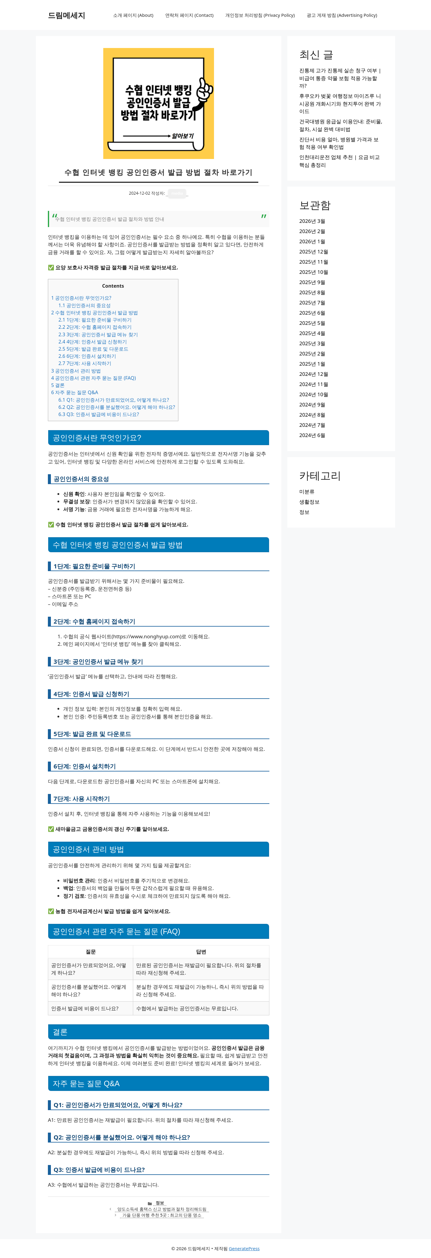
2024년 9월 (312, 404)
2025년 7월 (312, 302)
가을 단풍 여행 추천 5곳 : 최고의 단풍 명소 (161, 1215)
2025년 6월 (312, 312)
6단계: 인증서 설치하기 (87, 356)
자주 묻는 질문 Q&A (74, 392)
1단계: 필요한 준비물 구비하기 (95, 319)
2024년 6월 (312, 435)
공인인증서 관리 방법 (76, 370)
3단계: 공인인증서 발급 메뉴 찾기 (98, 334)
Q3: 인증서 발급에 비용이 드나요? (98, 414)
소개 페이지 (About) (133, 15)
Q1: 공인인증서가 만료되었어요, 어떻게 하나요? (113, 400)
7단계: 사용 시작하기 (84, 363)
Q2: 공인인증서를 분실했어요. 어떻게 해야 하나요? (116, 407)
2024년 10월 (313, 394)
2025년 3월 (312, 343)
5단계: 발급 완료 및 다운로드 (93, 349)
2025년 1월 (312, 363)
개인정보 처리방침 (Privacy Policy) (260, 15)
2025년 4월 (312, 333)
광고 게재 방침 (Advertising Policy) (342, 15)
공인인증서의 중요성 (84, 305)
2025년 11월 (313, 261)
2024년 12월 (313, 373)
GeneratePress (244, 1248)
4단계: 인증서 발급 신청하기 (92, 341)
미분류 (307, 491)
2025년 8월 (312, 292)
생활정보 (309, 501)
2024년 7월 (312, 424)
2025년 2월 (312, 353)
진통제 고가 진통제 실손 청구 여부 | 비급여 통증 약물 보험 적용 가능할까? (340, 78)
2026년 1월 (312, 241)
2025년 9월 (312, 282)
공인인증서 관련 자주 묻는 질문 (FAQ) (93, 378)
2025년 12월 (313, 251)
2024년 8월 (312, 414)
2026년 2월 (312, 231)
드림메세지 (66, 15)
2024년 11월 (313, 384)
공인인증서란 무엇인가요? (81, 298)
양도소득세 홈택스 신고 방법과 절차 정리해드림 (162, 1209)
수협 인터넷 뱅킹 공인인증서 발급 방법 (94, 312)
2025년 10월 (313, 271)
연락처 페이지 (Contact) (189, 15)
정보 (160, 1203)
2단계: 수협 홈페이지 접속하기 (95, 327)
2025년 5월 (312, 322)
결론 (58, 385)
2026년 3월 (312, 220)
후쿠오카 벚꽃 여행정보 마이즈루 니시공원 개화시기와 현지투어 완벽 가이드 (340, 103)
